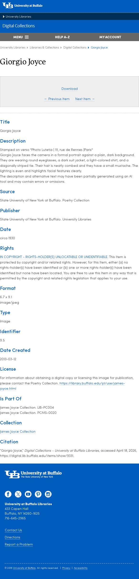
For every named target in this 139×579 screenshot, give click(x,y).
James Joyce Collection (18, 432)
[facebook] (8, 495)
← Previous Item (57, 99)
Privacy (66, 568)
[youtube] (28, 495)
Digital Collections (18, 26)
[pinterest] (38, 495)
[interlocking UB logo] (27, 10)
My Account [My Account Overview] (110, 36)
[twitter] (18, 495)
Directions (12, 537)
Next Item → (85, 99)
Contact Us (13, 530)
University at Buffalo (24, 568)
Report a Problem (19, 544)
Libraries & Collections (44, 47)
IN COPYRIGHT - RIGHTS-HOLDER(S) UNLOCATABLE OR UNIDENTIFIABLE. (54, 257)
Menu (18, 36)
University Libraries (18, 16)
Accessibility (81, 568)
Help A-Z (62, 36)
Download (70, 89)
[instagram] (48, 495)
